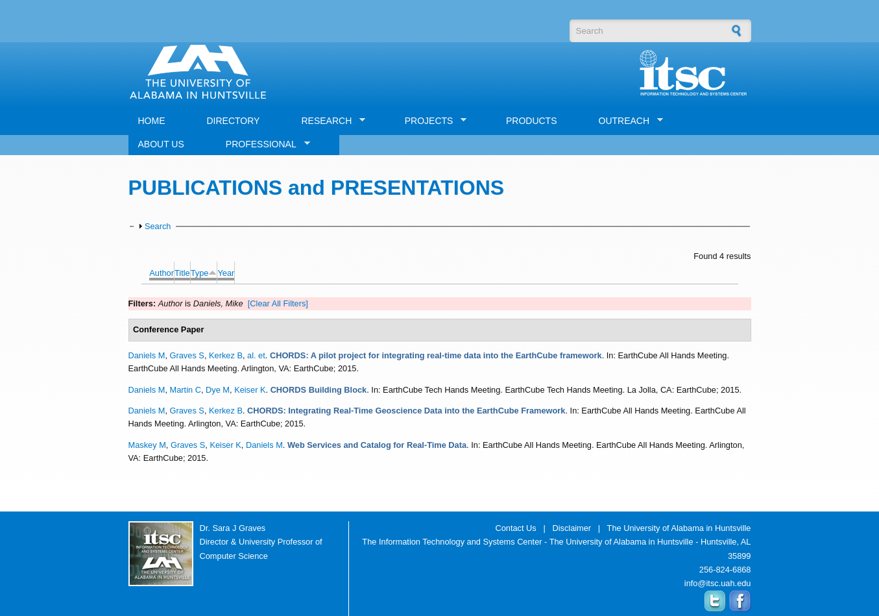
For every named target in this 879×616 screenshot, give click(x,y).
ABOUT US (161, 144)
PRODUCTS (531, 121)
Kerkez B (226, 355)
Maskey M (147, 445)
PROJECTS (431, 121)
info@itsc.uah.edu (717, 583)
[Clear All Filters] (278, 303)
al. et (256, 355)
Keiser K (249, 390)
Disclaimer (571, 528)
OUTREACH (626, 121)
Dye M (218, 390)
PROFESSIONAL (263, 144)
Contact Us (515, 528)
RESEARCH (328, 121)
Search (158, 226)
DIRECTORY (233, 121)
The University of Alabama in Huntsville (679, 528)
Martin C (185, 390)
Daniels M (146, 355)
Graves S (187, 355)
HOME (151, 121)
